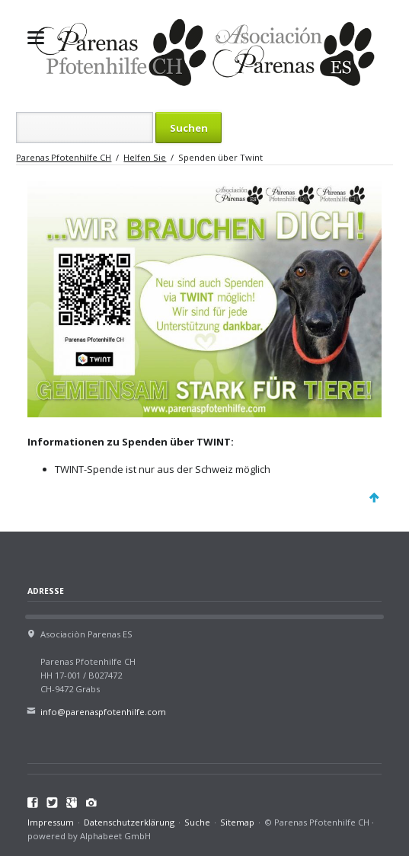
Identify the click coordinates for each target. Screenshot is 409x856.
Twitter (52, 802)
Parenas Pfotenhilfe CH (63, 157)
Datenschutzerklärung (129, 822)
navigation (36, 38)
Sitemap (237, 822)
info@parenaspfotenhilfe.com (103, 711)
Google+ (72, 802)
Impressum (50, 822)
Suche (197, 822)
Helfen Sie (144, 157)
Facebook (33, 802)
